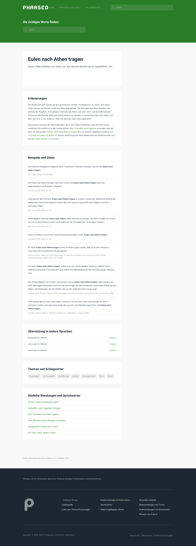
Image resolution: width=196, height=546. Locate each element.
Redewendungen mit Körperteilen (154, 509)
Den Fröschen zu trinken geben (43, 414)
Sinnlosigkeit (49, 376)
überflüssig (63, 376)
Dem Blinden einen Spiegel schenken (47, 420)
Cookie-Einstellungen (163, 535)
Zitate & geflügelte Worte (112, 509)
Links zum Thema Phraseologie (76, 509)
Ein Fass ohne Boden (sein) (42, 432)
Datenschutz (146, 535)
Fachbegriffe (93, 7)
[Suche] (141, 7)
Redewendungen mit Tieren (151, 504)
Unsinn (75, 376)
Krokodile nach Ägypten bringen (44, 408)
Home (51, 7)
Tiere (101, 376)
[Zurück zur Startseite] (35, 8)
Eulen (110, 376)
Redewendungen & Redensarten (115, 500)
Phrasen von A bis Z (70, 7)
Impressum (135, 535)
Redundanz (34, 376)
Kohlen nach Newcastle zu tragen (62, 131)
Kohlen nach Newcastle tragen (43, 401)
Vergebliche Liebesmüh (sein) (43, 426)
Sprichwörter (106, 504)
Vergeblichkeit (89, 376)
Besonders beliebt (147, 500)
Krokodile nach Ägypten (85, 128)
